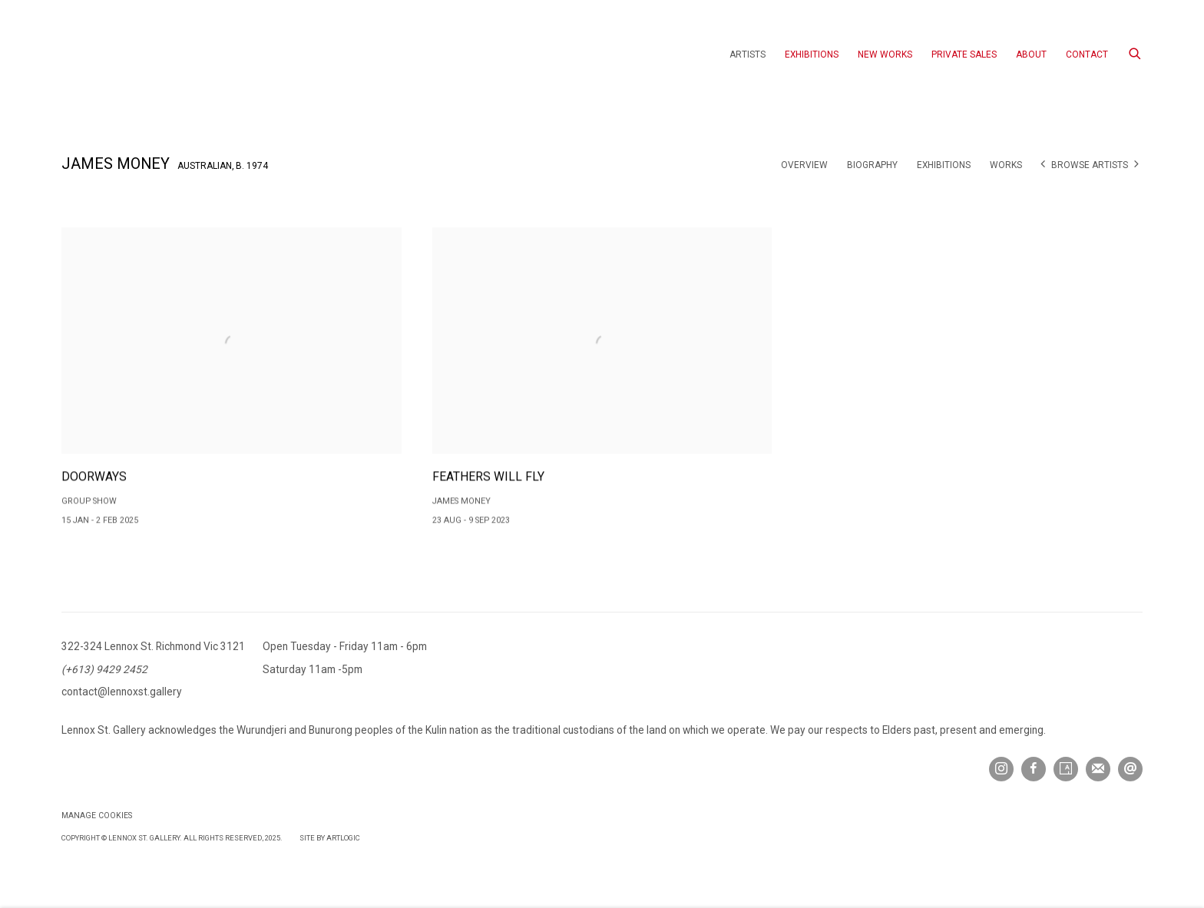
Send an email (1130, 769)
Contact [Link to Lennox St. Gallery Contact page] (1087, 54)
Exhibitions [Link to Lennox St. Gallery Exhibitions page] (811, 54)
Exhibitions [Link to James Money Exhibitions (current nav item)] (944, 165)
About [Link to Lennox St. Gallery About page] (1031, 54)
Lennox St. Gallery (145, 54)
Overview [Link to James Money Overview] (804, 165)
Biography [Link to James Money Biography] (872, 165)
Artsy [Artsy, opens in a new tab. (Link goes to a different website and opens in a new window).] (1066, 769)
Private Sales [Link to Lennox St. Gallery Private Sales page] (964, 54)
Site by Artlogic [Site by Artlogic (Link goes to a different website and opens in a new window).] (329, 838)
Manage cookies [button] (96, 816)
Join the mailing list (1098, 769)
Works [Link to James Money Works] (1006, 165)
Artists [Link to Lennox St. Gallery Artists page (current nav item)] (747, 54)
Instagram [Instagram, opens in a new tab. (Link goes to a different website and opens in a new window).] (1001, 769)
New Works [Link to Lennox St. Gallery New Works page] (885, 54)
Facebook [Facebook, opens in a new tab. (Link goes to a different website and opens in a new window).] (1033, 769)
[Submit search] (1136, 51)
